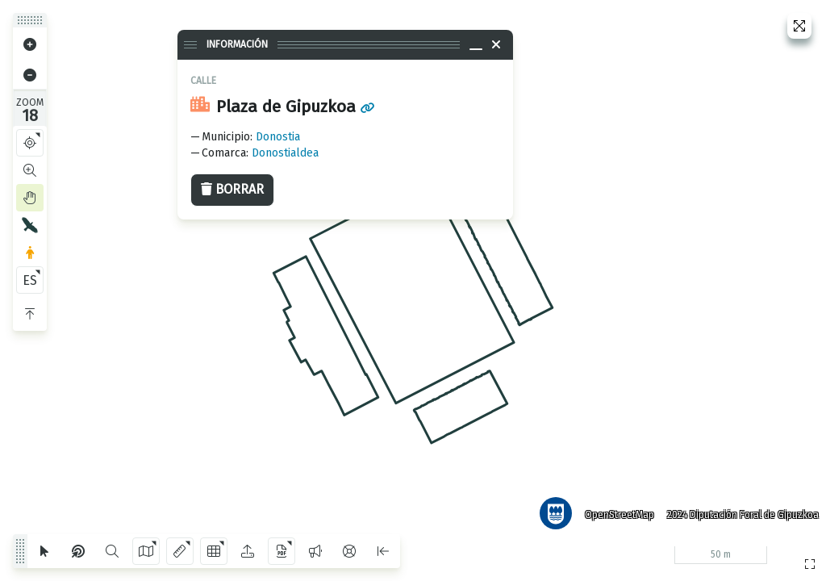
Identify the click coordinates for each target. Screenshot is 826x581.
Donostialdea (285, 153)
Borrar (232, 189)
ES (30, 280)
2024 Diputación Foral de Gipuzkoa (740, 512)
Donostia (278, 137)
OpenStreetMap (617, 512)
